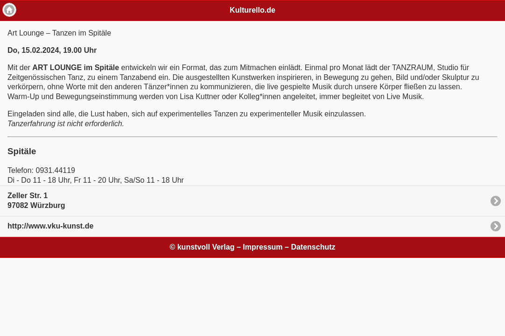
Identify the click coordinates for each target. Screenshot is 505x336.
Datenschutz (313, 247)
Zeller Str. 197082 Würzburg (36, 200)
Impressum (262, 247)
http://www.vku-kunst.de (50, 226)
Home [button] (9, 10)
